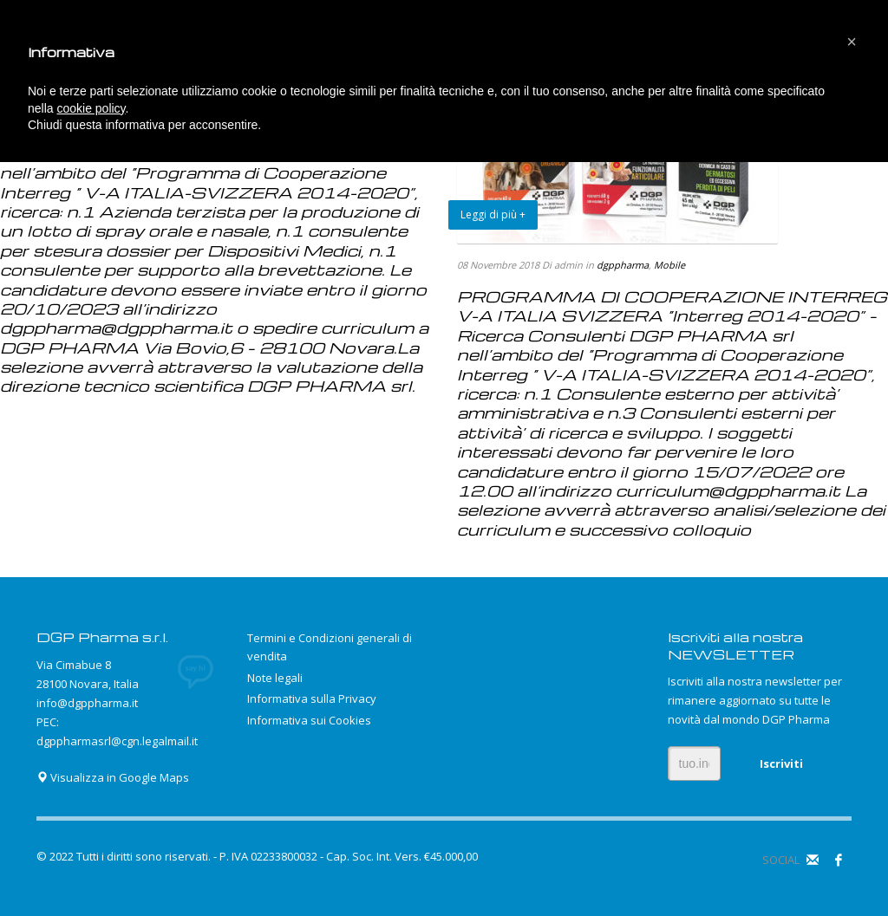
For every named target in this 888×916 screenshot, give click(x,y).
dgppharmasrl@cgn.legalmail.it (117, 741)
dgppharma (623, 264)
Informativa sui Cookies (309, 720)
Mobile (669, 264)
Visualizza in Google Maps (112, 777)
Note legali (275, 677)
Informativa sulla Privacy (311, 698)
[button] (851, 41)
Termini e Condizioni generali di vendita (329, 647)
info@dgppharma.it (87, 703)
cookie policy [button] (90, 108)
